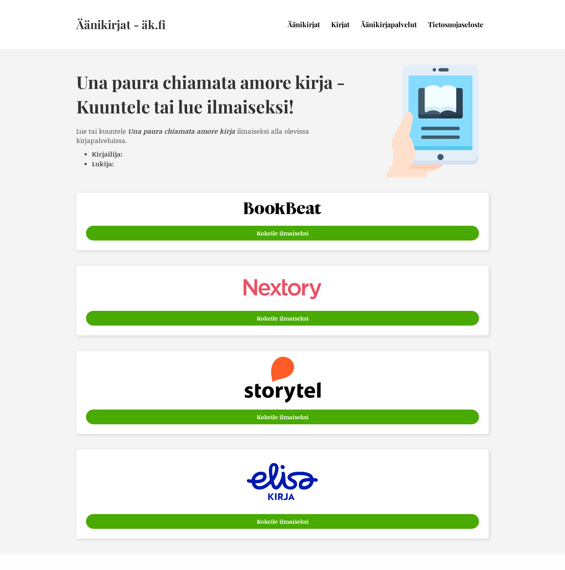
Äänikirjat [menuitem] (304, 24)
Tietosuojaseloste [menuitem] (455, 24)
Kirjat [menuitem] (340, 24)
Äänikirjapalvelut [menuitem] (389, 24)
